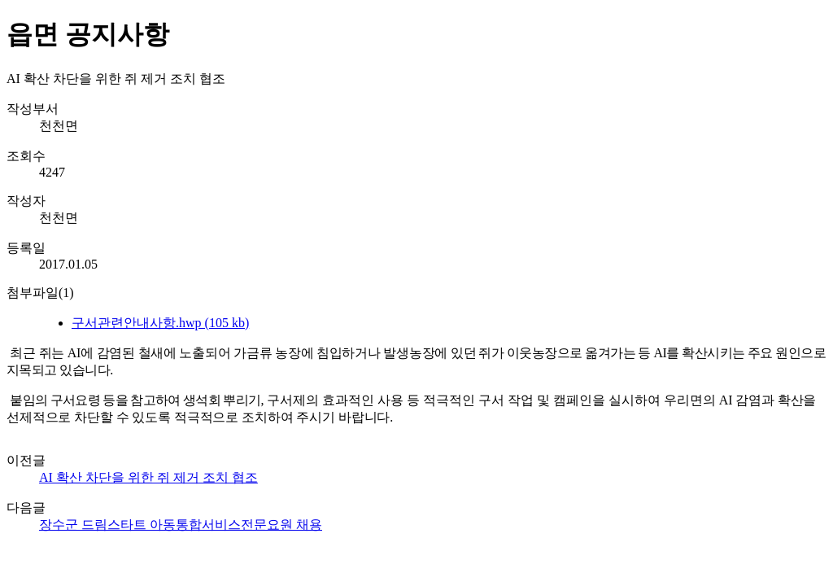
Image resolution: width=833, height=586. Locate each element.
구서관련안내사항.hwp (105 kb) (160, 323)
